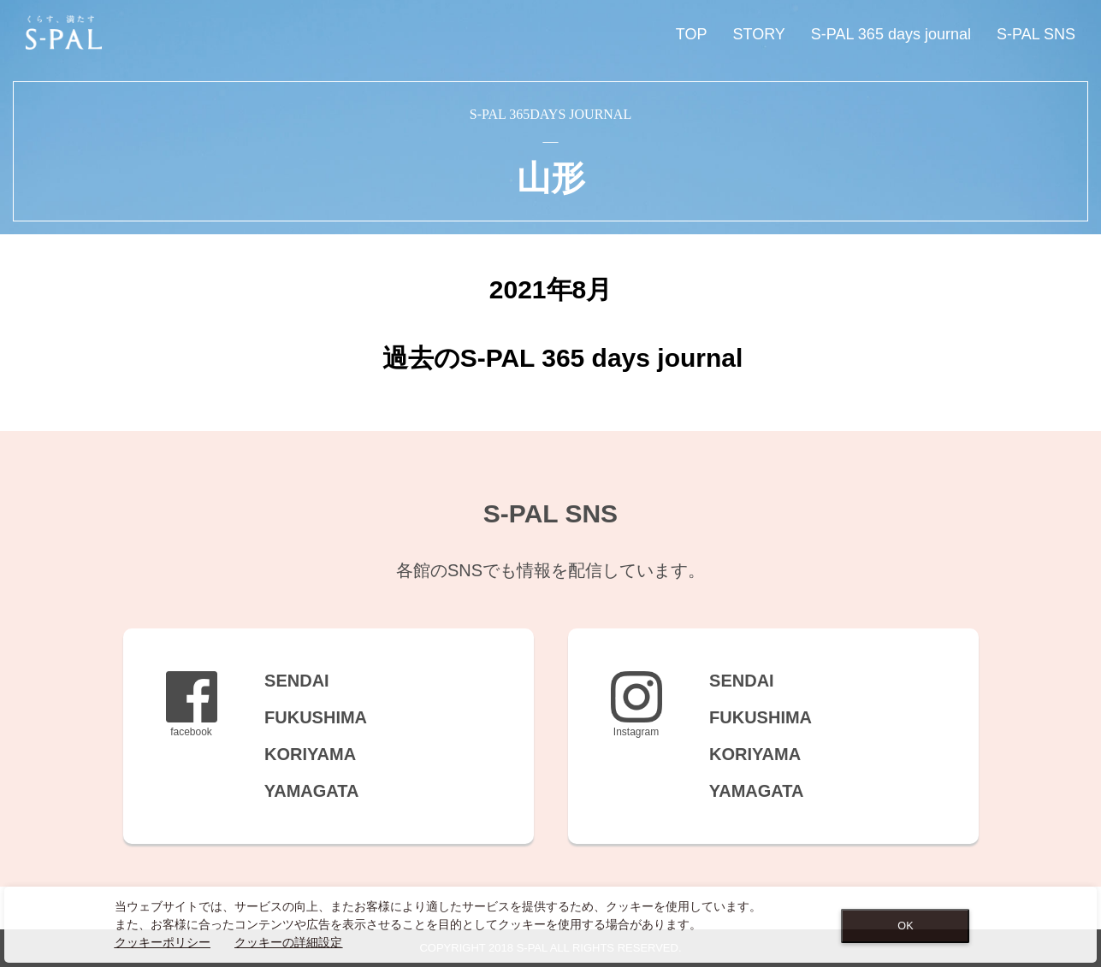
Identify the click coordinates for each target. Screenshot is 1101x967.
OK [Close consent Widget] (905, 926)
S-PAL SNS (1036, 34)
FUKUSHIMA (305, 717)
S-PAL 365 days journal (891, 34)
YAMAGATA (301, 790)
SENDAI (286, 680)
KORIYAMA (300, 754)
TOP (691, 34)
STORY (758, 34)
